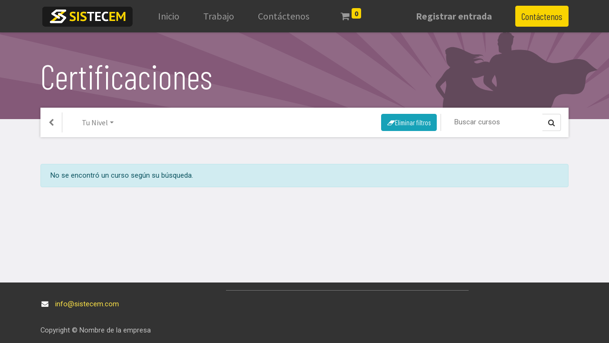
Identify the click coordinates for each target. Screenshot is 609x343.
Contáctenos (541, 16)
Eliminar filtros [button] (409, 122)
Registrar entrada (454, 16)
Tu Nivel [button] (95, 122)
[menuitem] (168, 16)
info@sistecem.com (87, 304)
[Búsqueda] (495, 122)
